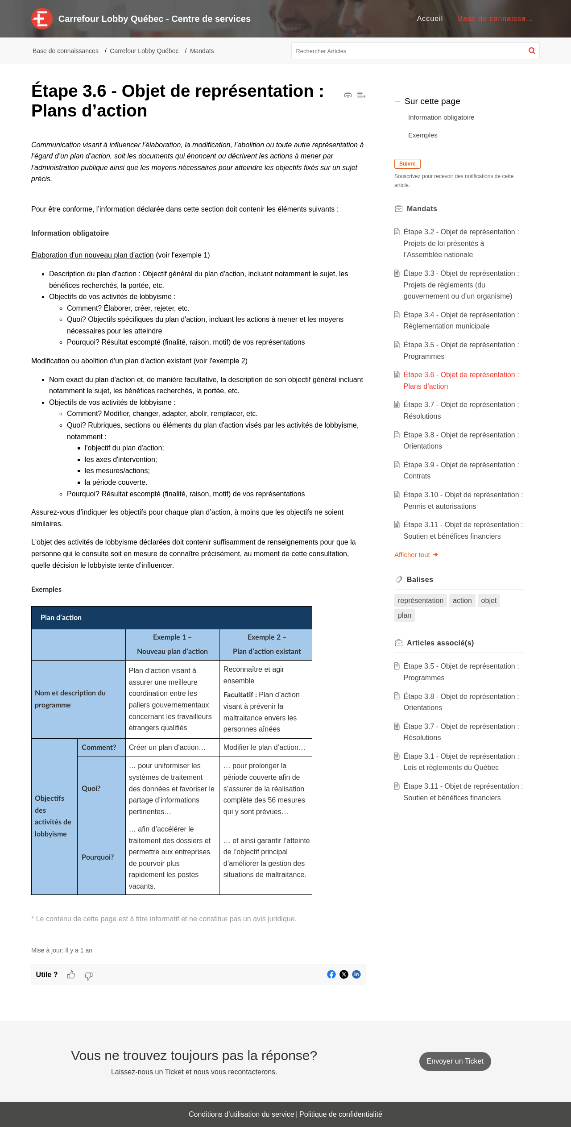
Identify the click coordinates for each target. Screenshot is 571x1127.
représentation (420, 600)
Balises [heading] (420, 579)
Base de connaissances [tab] (500, 18)
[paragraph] (198, 537)
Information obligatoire (441, 117)
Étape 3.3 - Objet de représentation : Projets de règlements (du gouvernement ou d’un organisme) (461, 285)
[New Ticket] (455, 1061)
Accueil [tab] (430, 18)
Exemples (423, 135)
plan (404, 615)
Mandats (202, 50)
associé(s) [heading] (440, 643)
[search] (415, 50)
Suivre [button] (407, 164)
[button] (532, 51)
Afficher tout (416, 554)
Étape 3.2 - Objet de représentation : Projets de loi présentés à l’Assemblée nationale (461, 243)
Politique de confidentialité (340, 1114)
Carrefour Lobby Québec (144, 50)
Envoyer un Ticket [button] (455, 1061)
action (462, 600)
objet (489, 600)
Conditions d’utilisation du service (241, 1114)
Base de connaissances (66, 50)
